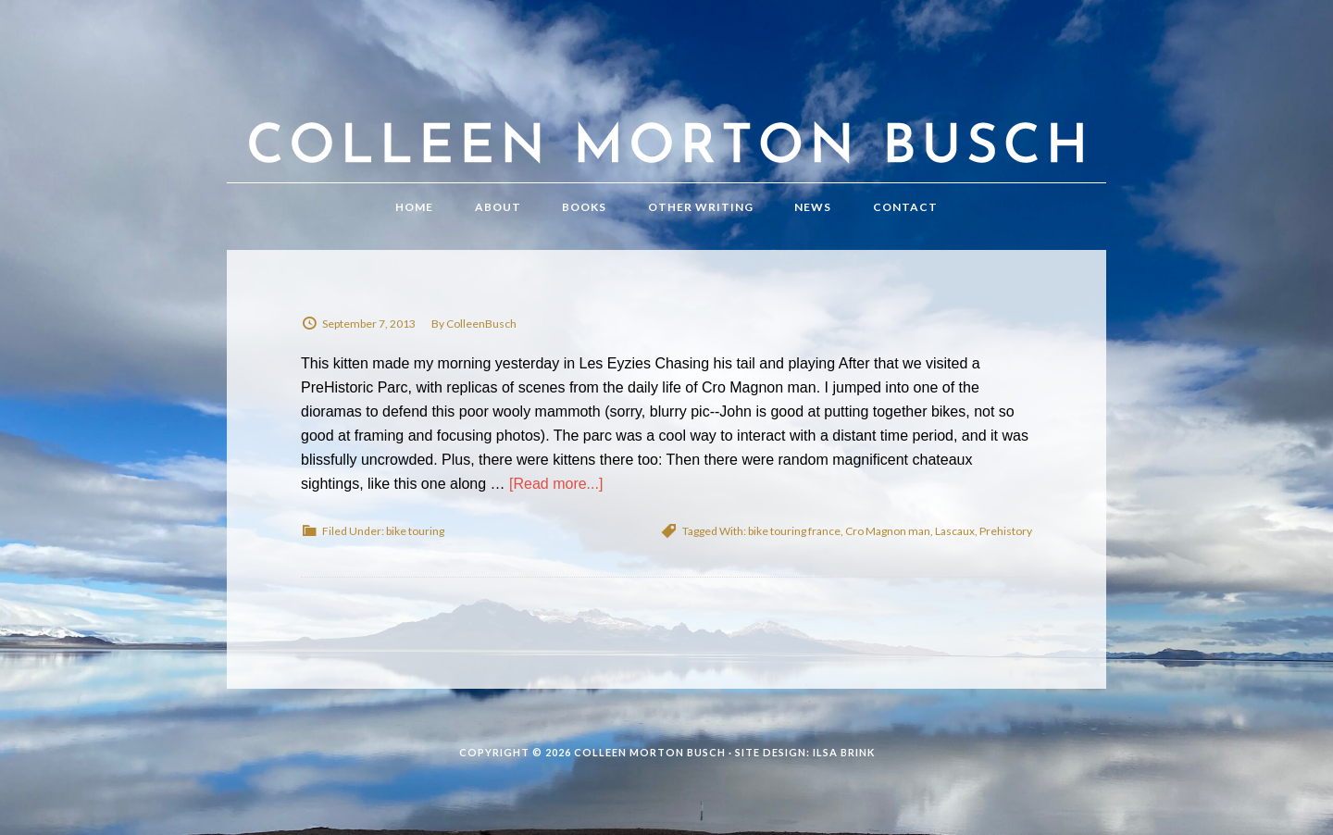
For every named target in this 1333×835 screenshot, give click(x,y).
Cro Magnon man (887, 531)
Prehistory (1005, 531)
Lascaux (955, 531)
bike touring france (794, 531)
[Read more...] (556, 484)
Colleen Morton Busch (666, 109)
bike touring (415, 531)
